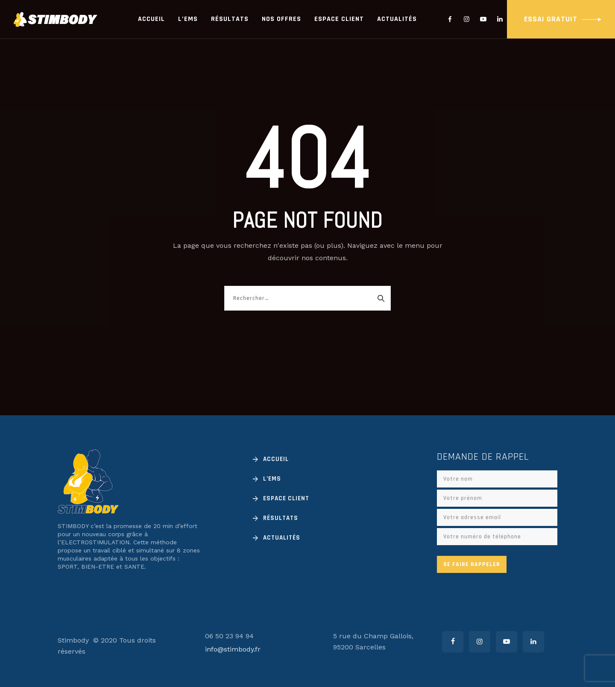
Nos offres (281, 19)
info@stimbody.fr (233, 649)
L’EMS (188, 19)
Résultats (230, 19)
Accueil (151, 19)
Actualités (397, 19)
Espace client (339, 19)
